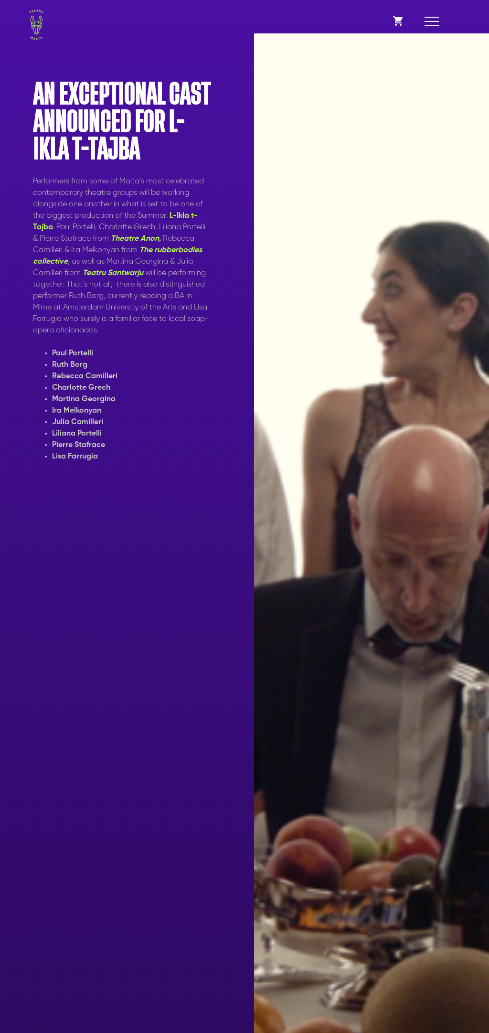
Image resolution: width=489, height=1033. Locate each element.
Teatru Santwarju (113, 273)
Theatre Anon (135, 239)
